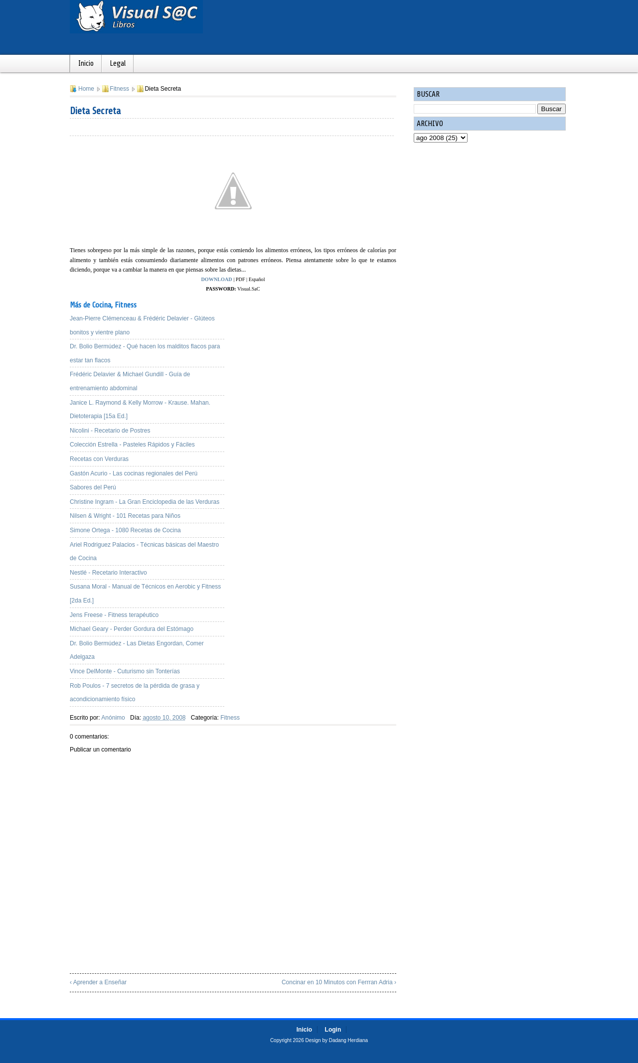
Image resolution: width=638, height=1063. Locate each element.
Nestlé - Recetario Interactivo (108, 572)
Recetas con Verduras (99, 459)
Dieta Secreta (95, 111)
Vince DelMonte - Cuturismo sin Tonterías (125, 671)
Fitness (119, 88)
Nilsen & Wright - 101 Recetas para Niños (125, 515)
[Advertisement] (319, 363)
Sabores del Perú (93, 487)
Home (86, 88)
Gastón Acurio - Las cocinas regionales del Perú (133, 473)
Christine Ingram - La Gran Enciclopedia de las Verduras (144, 501)
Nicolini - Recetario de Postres (110, 430)
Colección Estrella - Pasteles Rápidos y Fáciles (132, 444)
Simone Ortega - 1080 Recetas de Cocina (125, 530)
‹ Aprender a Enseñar (98, 982)
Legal (118, 63)
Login (333, 1029)
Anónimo (113, 717)
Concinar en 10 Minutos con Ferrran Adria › (339, 982)
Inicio (86, 63)
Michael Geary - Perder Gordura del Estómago (131, 628)
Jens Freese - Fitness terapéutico (114, 614)
